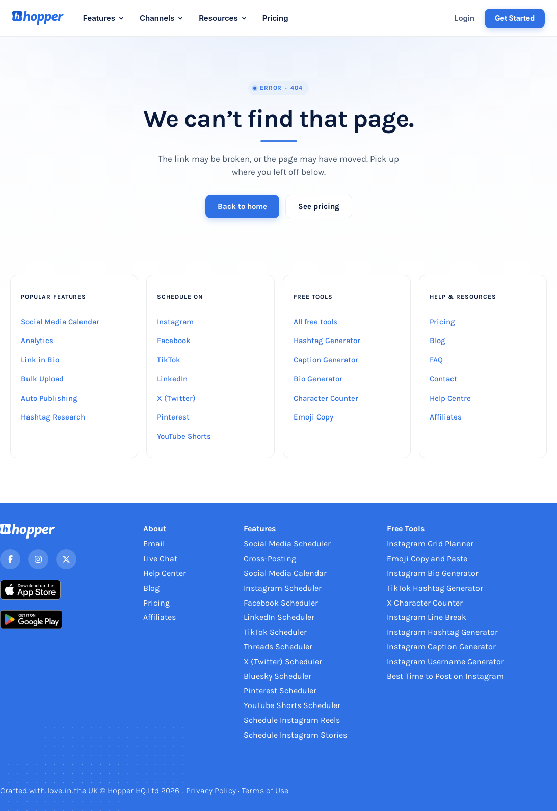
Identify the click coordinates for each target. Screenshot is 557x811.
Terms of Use (265, 790)
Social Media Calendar (60, 321)
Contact (443, 378)
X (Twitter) (176, 398)
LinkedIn (172, 378)
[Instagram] (38, 559)
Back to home (242, 206)
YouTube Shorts (184, 436)
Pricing (275, 18)
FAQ (436, 359)
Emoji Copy (313, 417)
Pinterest (173, 417)
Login (464, 18)
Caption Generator (326, 359)
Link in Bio (40, 359)
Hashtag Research (53, 417)
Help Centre (450, 398)
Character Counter (326, 398)
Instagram (175, 321)
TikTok (168, 359)
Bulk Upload (42, 378)
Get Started (515, 18)
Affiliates (446, 417)
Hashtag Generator (327, 340)
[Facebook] (10, 559)
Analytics (37, 340)
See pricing (318, 206)
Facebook (174, 340)
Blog (437, 340)
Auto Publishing (49, 398)
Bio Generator (318, 378)
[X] (66, 559)
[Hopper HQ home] (38, 18)
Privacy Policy (211, 790)
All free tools (315, 321)
